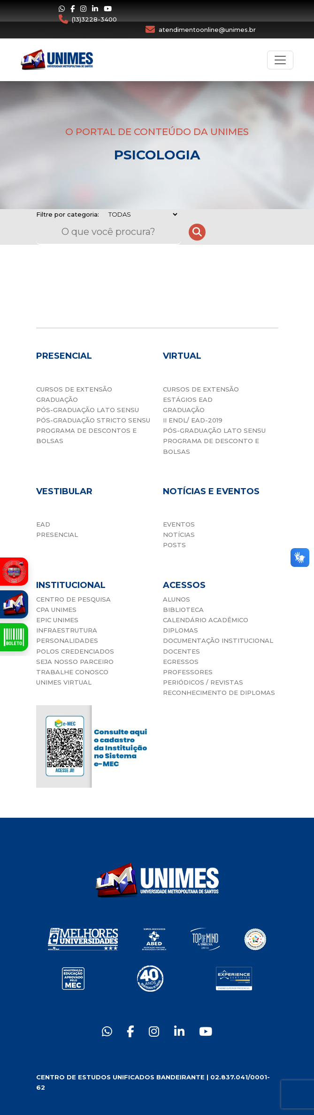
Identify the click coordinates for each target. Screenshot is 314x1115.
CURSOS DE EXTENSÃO (74, 389)
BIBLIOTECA (183, 609)
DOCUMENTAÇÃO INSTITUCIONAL (218, 640)
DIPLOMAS (180, 630)
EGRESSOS (181, 661)
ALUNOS (176, 599)
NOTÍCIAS (179, 534)
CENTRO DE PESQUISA (73, 599)
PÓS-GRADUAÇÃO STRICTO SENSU (93, 420)
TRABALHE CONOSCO (72, 672)
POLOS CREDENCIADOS (75, 651)
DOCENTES (181, 651)
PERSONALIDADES (67, 640)
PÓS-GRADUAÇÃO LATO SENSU (87, 410)
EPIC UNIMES (57, 620)
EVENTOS (179, 524)
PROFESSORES (188, 672)
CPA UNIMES (56, 609)
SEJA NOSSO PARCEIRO (75, 661)
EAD (43, 524)
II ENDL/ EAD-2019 (192, 420)
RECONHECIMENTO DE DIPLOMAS (219, 692)
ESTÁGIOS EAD (188, 399)
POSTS (174, 545)
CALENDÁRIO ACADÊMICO (205, 620)
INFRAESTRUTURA (66, 630)
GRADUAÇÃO (57, 399)
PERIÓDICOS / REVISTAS (203, 682)
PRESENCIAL (57, 534)
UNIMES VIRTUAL (64, 682)
